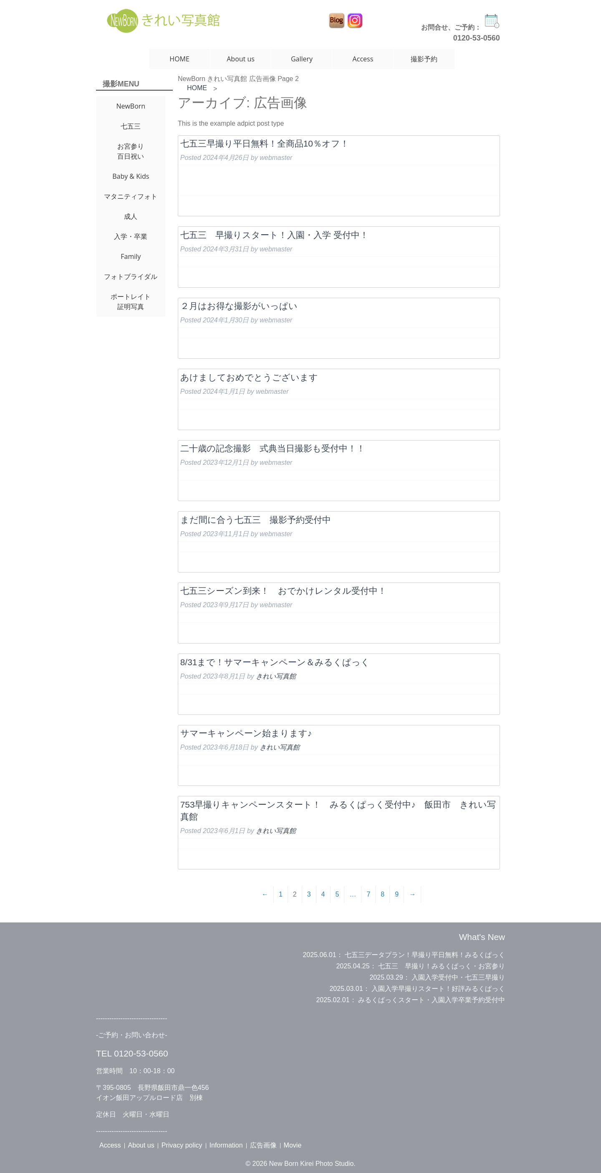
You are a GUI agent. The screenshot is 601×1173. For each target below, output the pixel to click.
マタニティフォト (130, 196)
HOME (179, 58)
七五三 (131, 126)
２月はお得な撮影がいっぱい (239, 306)
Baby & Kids (130, 176)
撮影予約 (424, 58)
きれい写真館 (276, 676)
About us (241, 58)
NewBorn (130, 106)
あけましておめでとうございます (249, 377)
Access (363, 58)
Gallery (302, 58)
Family (131, 256)
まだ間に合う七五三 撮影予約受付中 (255, 519)
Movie (293, 1145)
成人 (130, 216)
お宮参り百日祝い (130, 151)
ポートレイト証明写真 (131, 301)
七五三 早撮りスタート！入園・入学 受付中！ (274, 235)
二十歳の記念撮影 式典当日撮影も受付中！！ (272, 448)
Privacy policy (182, 1145)
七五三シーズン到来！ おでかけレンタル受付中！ (283, 590)
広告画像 (263, 1145)
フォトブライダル (130, 276)
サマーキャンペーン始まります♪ (246, 733)
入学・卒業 (130, 236)
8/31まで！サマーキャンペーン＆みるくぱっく (275, 662)
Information (226, 1145)
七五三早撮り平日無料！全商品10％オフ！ (264, 143)
